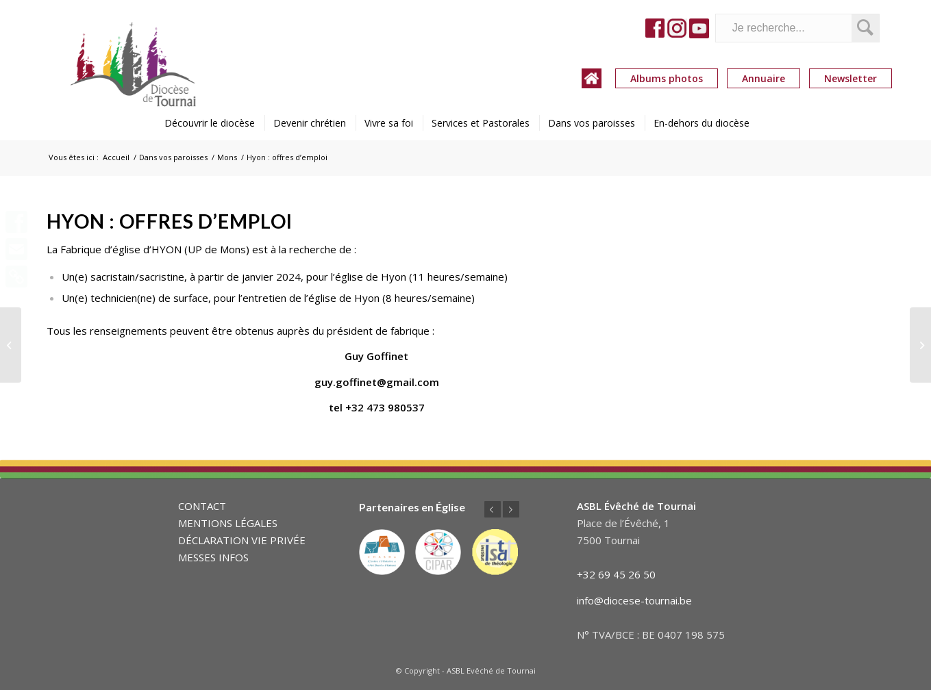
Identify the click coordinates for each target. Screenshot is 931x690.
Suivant (511, 509)
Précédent (492, 509)
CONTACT (202, 506)
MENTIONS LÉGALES (227, 523)
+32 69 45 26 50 (616, 574)
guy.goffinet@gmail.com (376, 382)
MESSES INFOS (213, 557)
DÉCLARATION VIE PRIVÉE (242, 540)
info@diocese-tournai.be (634, 600)
